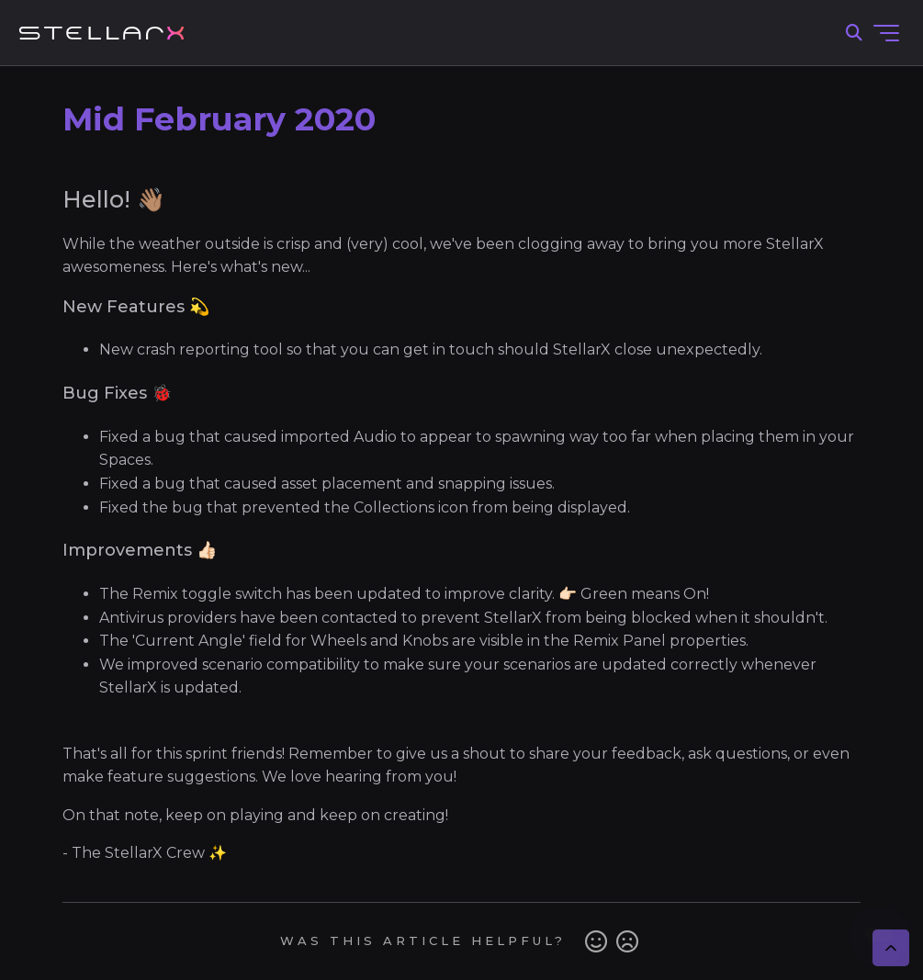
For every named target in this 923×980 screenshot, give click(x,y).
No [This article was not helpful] (627, 941)
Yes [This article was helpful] (596, 941)
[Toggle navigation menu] (886, 33)
